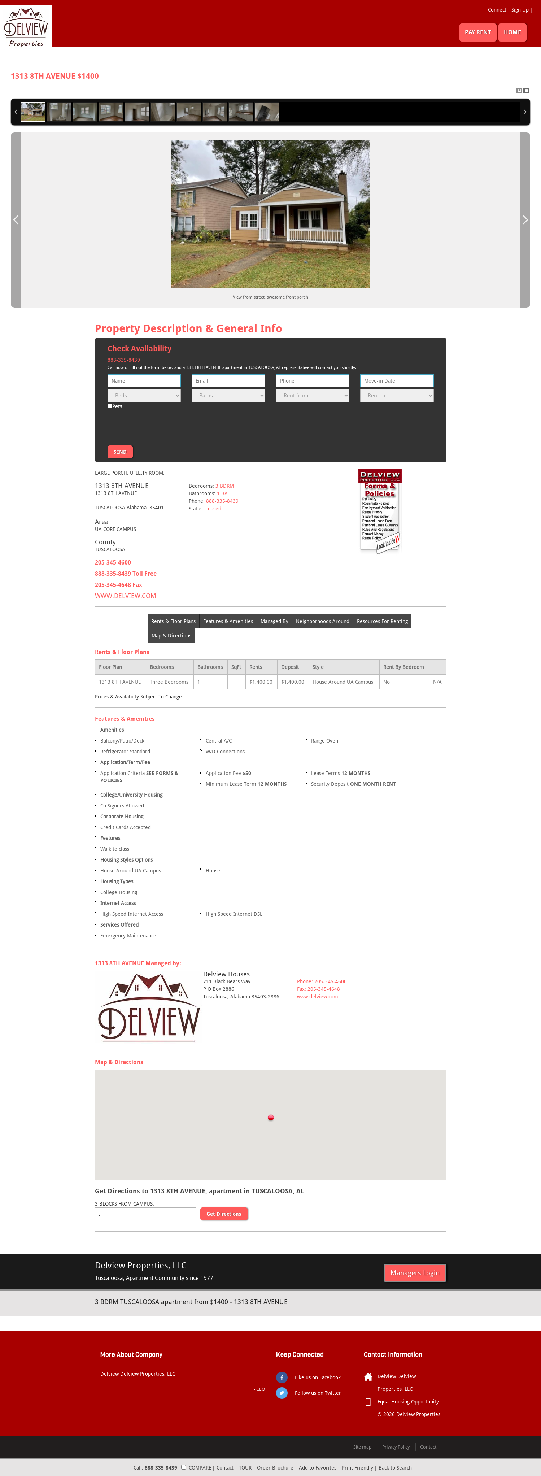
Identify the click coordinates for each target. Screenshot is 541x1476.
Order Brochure (275, 1468)
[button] (270, 1118)
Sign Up (520, 10)
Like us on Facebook (318, 1377)
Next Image (525, 220)
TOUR (245, 1468)
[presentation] (162, 426)
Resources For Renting (382, 621)
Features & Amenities (228, 621)
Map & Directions (171, 636)
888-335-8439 (124, 360)
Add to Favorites (317, 1468)
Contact (225, 1468)
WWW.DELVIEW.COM (125, 596)
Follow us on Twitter (318, 1393)
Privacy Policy (396, 1447)
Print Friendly (357, 1468)
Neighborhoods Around (322, 621)
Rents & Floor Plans (173, 621)
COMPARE (200, 1468)
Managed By (274, 621)
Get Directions (223, 1214)
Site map (362, 1447)
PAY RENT (478, 32)
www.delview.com (317, 997)
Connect (497, 10)
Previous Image (16, 220)
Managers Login (415, 1273)
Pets (117, 406)
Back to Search (395, 1468)
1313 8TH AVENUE (55, 76)
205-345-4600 (113, 562)
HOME (512, 32)
